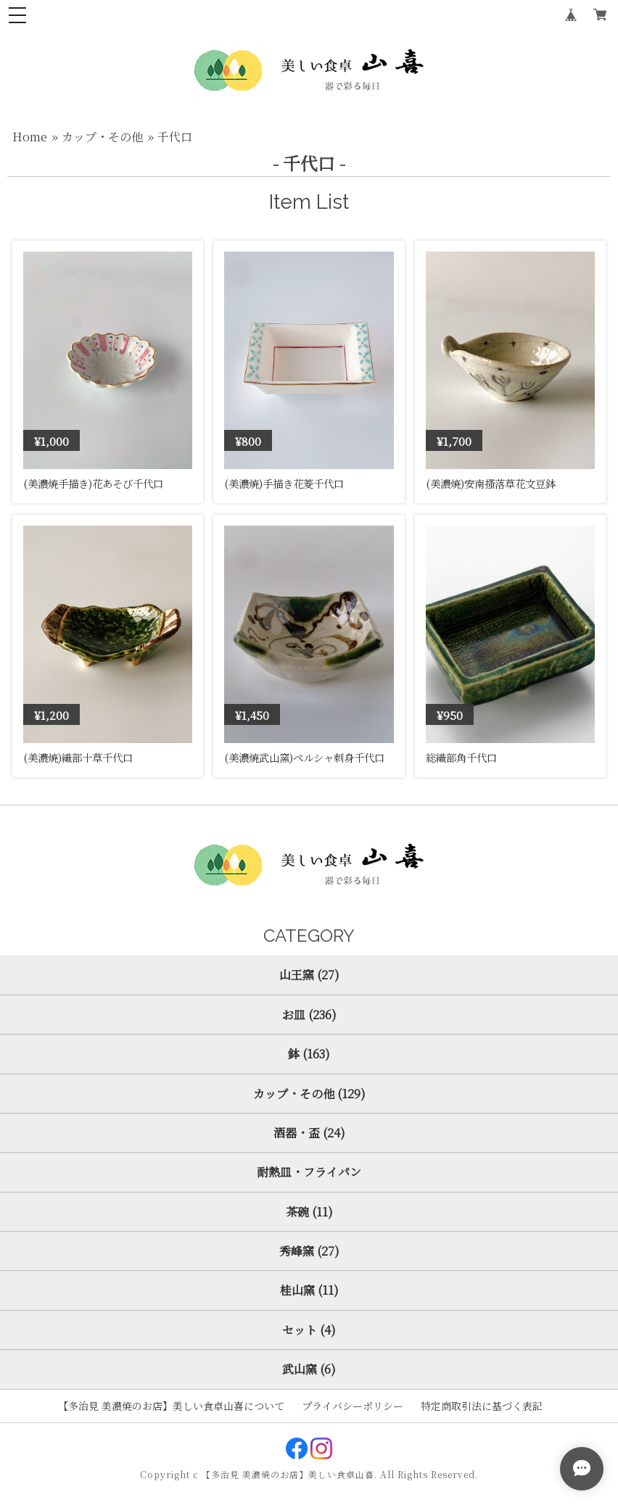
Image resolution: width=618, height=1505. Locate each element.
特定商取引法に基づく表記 (482, 1405)
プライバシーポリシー (352, 1405)
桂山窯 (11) (309, 1290)
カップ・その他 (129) (309, 1093)
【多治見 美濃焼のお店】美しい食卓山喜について (171, 1405)
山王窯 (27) (309, 974)
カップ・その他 (102, 136)
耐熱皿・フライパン (309, 1172)
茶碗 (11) (309, 1211)
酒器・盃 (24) (309, 1132)
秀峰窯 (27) (309, 1251)
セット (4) (309, 1330)
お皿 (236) (309, 1014)
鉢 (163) (309, 1053)
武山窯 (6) (309, 1369)
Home (29, 136)
